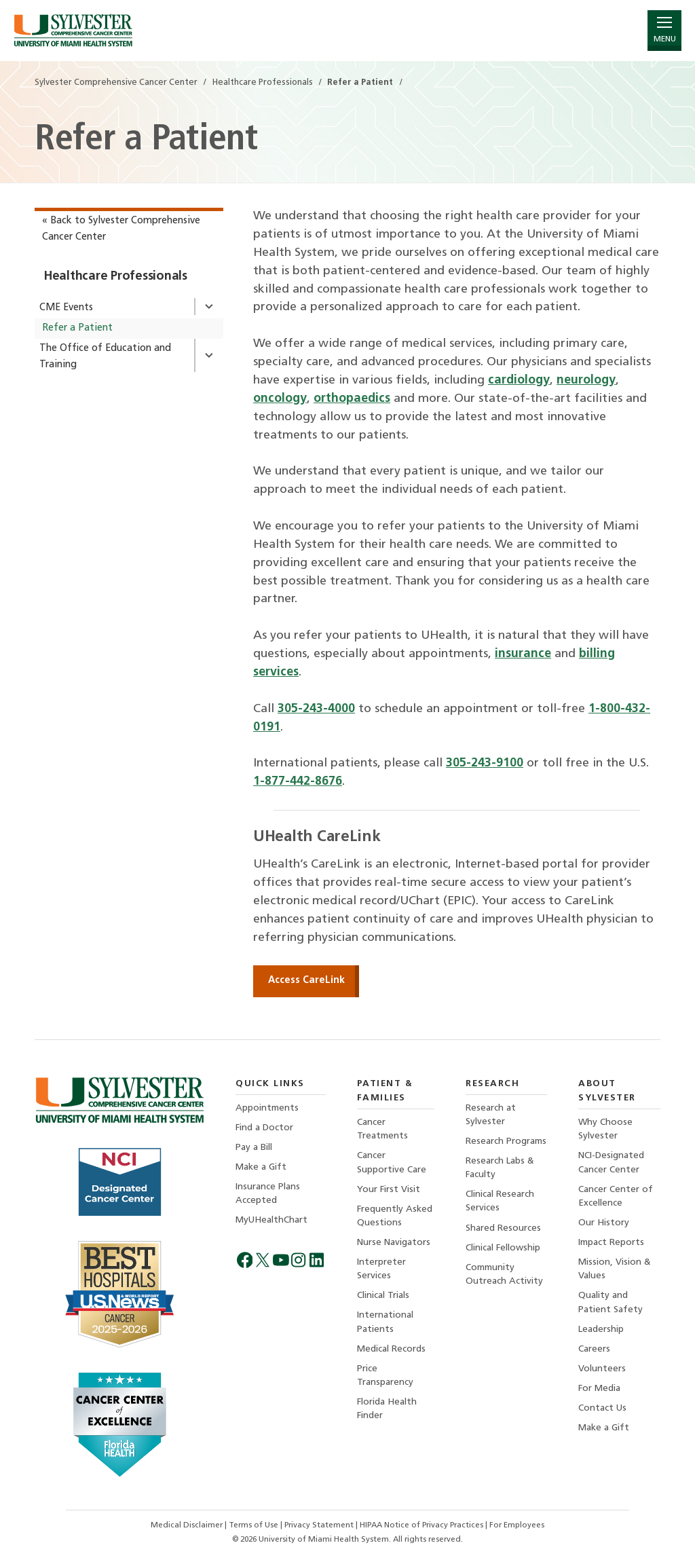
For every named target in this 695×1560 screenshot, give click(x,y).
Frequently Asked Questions (394, 1216)
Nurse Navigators (393, 1242)
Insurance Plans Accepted (268, 1194)
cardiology (519, 380)
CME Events (66, 308)
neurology (586, 380)
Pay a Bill (254, 1147)
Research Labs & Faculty (500, 1168)
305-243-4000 (316, 709)
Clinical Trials (383, 1295)
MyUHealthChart (271, 1220)
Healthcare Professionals (115, 276)
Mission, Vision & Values (614, 1269)
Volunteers (602, 1368)
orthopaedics (352, 399)
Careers (594, 1349)
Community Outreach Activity (504, 1274)
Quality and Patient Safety (610, 1302)
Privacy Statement (320, 1525)
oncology (280, 399)
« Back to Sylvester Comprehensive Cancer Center (121, 229)
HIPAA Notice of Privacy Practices (422, 1525)
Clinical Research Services (500, 1201)
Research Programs (506, 1141)
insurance (523, 654)
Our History (603, 1223)
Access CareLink (306, 981)
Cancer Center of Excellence (615, 1196)
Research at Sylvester (491, 1115)
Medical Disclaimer (188, 1525)
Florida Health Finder (387, 1409)
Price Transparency (385, 1375)
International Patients (385, 1322)
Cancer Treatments (382, 1129)
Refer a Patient (77, 328)
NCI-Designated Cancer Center (611, 1162)
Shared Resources (503, 1228)
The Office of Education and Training (105, 356)
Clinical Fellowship (503, 1248)
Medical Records (391, 1349)
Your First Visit (388, 1189)
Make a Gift (261, 1167)
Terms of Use (254, 1525)
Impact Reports (611, 1242)
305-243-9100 (484, 763)
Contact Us (602, 1408)
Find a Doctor (264, 1127)
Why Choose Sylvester (605, 1129)
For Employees (516, 1525)
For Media (599, 1388)
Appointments (267, 1108)
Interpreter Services (381, 1269)
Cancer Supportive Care (391, 1162)
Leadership (601, 1329)
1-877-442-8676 (297, 781)
